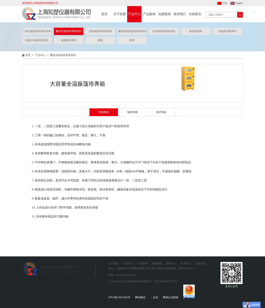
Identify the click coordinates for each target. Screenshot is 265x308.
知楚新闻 (164, 14)
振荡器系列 (195, 31)
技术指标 (161, 112)
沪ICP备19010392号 (119, 297)
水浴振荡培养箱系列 (163, 31)
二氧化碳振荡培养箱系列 (37, 31)
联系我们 (180, 14)
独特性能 (132, 112)
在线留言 (195, 14)
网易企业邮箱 (170, 297)
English (239, 3)
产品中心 (134, 14)
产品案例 (149, 14)
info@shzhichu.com (126, 275)
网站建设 (140, 297)
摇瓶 (100, 40)
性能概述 (104, 112)
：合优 (154, 297)
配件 (132, 40)
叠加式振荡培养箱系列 (69, 31)
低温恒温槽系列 (227, 31)
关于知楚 (119, 14)
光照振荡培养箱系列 (100, 31)
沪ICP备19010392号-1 (165, 281)
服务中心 (171, 263)
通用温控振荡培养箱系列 (132, 31)
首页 (104, 14)
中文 (225, 3)
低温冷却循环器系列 (36, 40)
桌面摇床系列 (68, 40)
